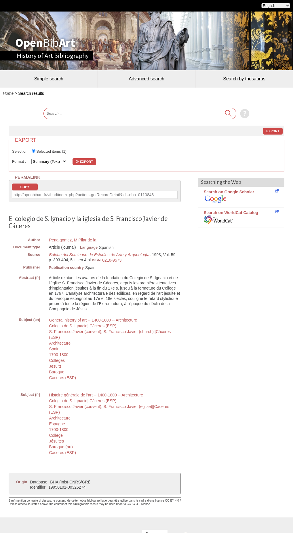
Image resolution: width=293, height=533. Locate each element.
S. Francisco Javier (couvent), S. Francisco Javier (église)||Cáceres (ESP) (109, 409)
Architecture (60, 343)
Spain (54, 349)
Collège (56, 435)
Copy (24, 187)
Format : (19, 161)
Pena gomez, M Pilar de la (72, 240)
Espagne (57, 424)
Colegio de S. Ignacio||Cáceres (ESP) (83, 326)
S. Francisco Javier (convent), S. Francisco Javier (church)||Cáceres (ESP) (110, 334)
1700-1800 (59, 354)
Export (272, 131)
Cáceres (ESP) (62, 377)
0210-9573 (111, 260)
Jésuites (56, 441)
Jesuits (55, 366)
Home (8, 93)
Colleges (57, 360)
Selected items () (51, 151)
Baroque (56, 372)
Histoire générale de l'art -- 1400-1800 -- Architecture (96, 395)
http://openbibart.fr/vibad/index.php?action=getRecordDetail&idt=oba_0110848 (84, 194)
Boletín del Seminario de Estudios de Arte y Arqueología (99, 254)
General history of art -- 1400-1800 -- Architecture (93, 320)
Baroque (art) (61, 447)
